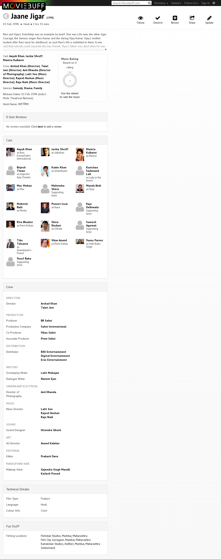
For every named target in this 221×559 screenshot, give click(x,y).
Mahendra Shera (57, 187)
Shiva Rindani (56, 223)
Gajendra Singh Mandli (55, 469)
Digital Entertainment (55, 356)
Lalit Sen (47, 409)
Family (38, 88)
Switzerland (48, 548)
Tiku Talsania (22, 241)
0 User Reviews (16, 117)
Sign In (205, 3)
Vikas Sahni (48, 332)
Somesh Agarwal (91, 223)
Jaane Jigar (27, 16)
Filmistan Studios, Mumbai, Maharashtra (64, 536)
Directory (161, 3)
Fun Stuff (12, 526)
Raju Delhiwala (92, 205)
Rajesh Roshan (50, 413)
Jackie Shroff (34, 56)
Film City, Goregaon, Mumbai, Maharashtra (65, 540)
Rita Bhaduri (25, 222)
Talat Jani (47, 307)
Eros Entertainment (54, 360)
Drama (28, 88)
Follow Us (191, 3)
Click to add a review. (46, 126)
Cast (9, 140)
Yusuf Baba (24, 258)
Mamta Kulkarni (13, 60)
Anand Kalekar (50, 443)
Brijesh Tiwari (21, 169)
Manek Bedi (93, 185)
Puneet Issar (59, 204)
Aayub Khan (16, 56)
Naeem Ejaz (48, 379)
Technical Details (17, 489)
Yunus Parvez (94, 240)
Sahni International (53, 326)
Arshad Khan (49, 303)
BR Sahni (46, 320)
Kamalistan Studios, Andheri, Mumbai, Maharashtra (70, 544)
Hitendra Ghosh (51, 430)
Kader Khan (58, 167)
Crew (9, 287)
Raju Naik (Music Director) (33, 82)
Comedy (18, 88)
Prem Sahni (48, 338)
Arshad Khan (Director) (25, 66)
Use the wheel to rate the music (70, 95)
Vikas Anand (59, 240)
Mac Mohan (24, 185)
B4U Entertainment (53, 352)
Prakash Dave (49, 456)
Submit (176, 3)
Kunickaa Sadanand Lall (92, 171)
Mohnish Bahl (22, 205)
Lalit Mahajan (50, 373)
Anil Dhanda (48, 392)
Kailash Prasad (50, 473)
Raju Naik (47, 417)
